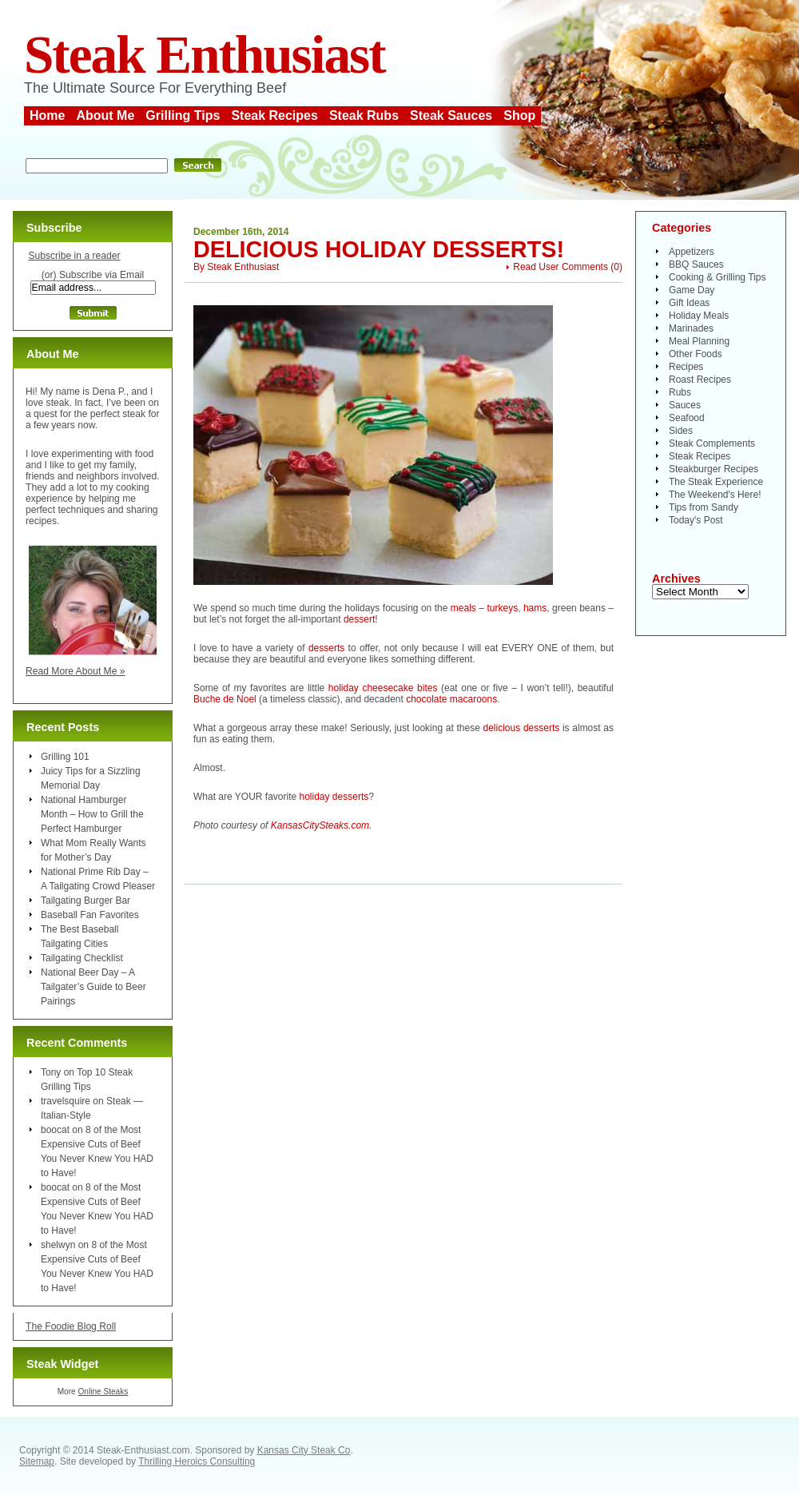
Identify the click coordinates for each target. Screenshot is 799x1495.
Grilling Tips (182, 115)
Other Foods (695, 354)
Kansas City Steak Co (304, 1450)
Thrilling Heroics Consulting (196, 1461)
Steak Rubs (364, 115)
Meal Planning (699, 341)
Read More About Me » (75, 671)
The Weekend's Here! (715, 494)
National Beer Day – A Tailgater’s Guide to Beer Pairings (93, 987)
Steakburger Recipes (713, 469)
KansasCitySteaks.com (320, 825)
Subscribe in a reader (74, 255)
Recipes (686, 366)
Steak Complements (712, 443)
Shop (519, 115)
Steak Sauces (451, 115)
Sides (681, 430)
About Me (105, 115)
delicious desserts (521, 728)
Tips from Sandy (703, 507)
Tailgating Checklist (82, 958)
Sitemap (36, 1461)
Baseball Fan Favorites (90, 914)
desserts (326, 648)
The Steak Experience (716, 481)
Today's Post (696, 520)
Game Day (691, 290)
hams (535, 608)
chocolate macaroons (451, 699)
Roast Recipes (700, 379)
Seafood (687, 417)
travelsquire (65, 1101)
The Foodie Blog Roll (71, 1326)
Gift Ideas (689, 302)
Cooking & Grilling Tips (717, 277)
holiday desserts (334, 796)
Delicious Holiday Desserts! (378, 249)
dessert (359, 619)
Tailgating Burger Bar (85, 900)
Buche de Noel (224, 699)
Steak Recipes (274, 115)
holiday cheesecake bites (383, 688)
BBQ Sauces (696, 264)
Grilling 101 (65, 756)
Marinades (691, 328)
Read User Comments (560, 266)
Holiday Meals (699, 315)
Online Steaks (103, 1391)
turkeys (502, 608)
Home (47, 115)
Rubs (680, 392)
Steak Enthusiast (204, 55)
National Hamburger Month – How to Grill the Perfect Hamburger (92, 814)
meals (463, 608)
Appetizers (691, 251)
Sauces (685, 405)
